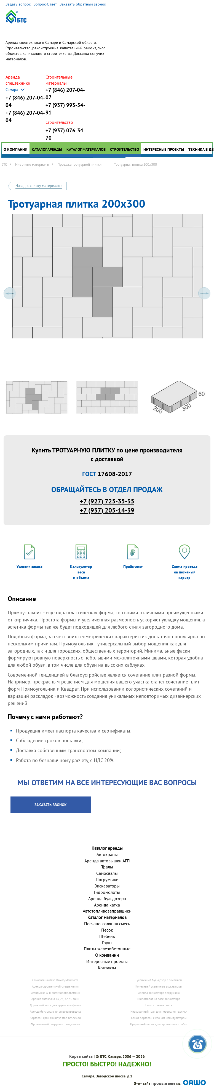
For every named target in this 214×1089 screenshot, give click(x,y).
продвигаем (163, 1083)
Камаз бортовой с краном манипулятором (158, 1018)
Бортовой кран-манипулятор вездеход (55, 1018)
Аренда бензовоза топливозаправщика (55, 1011)
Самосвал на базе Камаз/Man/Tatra (55, 980)
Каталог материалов (86, 149)
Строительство (124, 149)
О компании (15, 149)
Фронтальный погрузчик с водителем (55, 1024)
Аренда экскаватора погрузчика (159, 993)
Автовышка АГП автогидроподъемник (55, 993)
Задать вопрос (18, 4)
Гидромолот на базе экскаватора (158, 999)
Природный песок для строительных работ (158, 1024)
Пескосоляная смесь (158, 1005)
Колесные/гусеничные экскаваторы (158, 986)
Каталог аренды (47, 149)
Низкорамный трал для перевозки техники (158, 1011)
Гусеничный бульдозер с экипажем (159, 980)
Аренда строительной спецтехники (55, 986)
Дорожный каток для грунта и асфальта (55, 1005)
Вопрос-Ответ (45, 4)
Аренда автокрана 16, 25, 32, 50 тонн (55, 999)
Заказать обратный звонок (83, 4)
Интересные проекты (163, 149)
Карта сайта (81, 1056)
